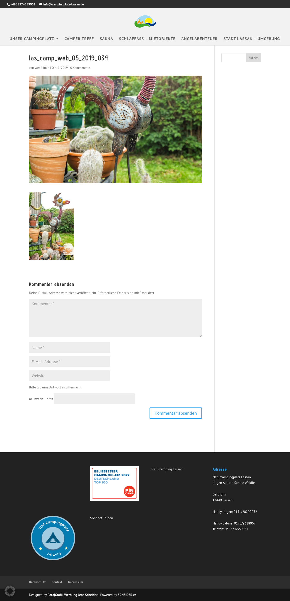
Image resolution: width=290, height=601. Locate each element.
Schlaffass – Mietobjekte (147, 39)
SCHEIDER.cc (127, 595)
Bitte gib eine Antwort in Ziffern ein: (55, 387)
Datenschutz (37, 582)
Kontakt (57, 582)
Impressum (75, 582)
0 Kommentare (80, 68)
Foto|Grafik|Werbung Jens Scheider (73, 595)
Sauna (106, 39)
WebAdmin (42, 68)
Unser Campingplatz (32, 39)
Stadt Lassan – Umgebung (252, 39)
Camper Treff (79, 39)
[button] (10, 591)
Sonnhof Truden (101, 518)
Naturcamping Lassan (167, 469)
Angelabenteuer (199, 39)
